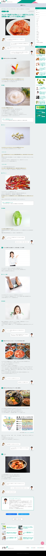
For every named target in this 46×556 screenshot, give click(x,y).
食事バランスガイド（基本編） (29, 432)
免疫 (37, 21)
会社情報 (34, 547)
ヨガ (37, 29)
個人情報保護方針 (41, 547)
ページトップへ (42, 543)
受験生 (38, 31)
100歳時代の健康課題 (40, 42)
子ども (38, 26)
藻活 (37, 23)
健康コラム (37, 14)
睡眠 (37, 39)
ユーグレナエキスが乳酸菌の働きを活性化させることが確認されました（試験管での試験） (15, 120)
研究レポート (38, 12)
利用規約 (28, 547)
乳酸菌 (38, 34)
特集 (36, 10)
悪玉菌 (38, 37)
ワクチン (38, 18)
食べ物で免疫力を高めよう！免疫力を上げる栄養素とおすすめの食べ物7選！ (13, 203)
